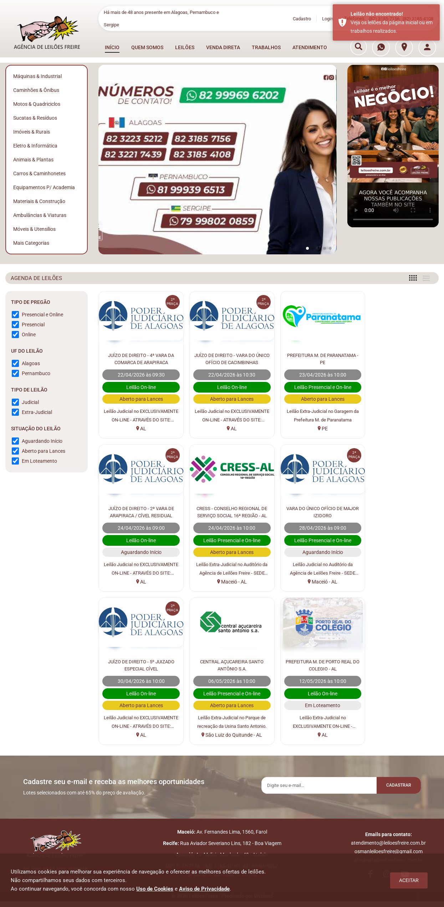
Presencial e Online (42, 314)
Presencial (33, 324)
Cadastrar (395, 785)
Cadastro (302, 18)
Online (29, 334)
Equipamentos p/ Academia (44, 187)
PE (312, 428)
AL (139, 428)
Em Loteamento (39, 461)
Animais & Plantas (33, 159)
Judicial (30, 402)
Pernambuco (36, 373)
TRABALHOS (266, 47)
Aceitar (409, 880)
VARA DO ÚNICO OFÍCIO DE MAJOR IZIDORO (225, 511)
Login (327, 18)
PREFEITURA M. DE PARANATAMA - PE (311, 358)
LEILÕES (184, 47)
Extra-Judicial (37, 412)
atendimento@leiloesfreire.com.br (388, 845)
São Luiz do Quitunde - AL (398, 582)
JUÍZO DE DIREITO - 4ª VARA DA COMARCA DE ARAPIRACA (139, 358)
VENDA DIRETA (223, 47)
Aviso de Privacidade (204, 889)
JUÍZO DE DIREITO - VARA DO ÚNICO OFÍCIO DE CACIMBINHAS (225, 359)
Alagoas (31, 363)
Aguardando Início (42, 441)
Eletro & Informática (35, 146)
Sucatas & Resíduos (35, 118)
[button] (307, 248)
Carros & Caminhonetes (39, 173)
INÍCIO (112, 47)
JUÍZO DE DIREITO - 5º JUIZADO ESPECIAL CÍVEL (311, 511)
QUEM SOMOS (147, 47)
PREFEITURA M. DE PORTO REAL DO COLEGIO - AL (139, 665)
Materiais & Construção (39, 201)
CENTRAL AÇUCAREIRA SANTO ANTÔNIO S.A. (398, 511)
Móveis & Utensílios (34, 229)
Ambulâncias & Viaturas (39, 215)
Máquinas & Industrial (37, 76)
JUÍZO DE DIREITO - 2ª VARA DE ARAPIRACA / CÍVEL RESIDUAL (398, 358)
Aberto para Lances (43, 451)
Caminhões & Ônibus (36, 90)
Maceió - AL (139, 582)
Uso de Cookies (154, 889)
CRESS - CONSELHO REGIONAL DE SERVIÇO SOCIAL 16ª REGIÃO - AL (139, 512)
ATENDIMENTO (309, 47)
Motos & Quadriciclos (36, 104)
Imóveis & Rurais (31, 132)
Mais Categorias (31, 243)
